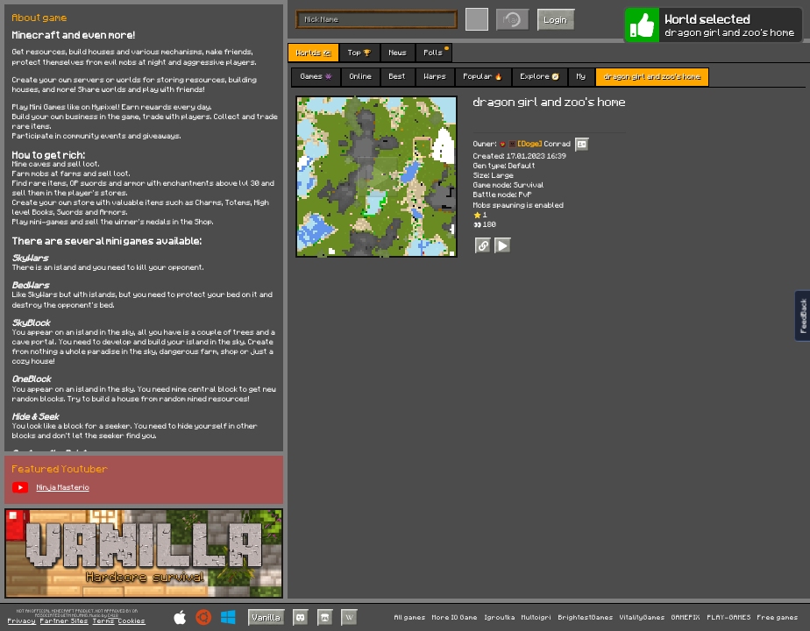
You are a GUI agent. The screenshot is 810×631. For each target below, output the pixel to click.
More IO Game (455, 617)
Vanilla (266, 617)
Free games (778, 617)
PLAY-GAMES (729, 617)
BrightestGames (586, 617)
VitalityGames (642, 617)
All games (410, 617)
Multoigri (536, 617)
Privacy (22, 621)
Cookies (132, 621)
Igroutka (500, 617)
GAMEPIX (685, 617)
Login (555, 19)
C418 (113, 615)
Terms (104, 621)
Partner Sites (64, 621)
